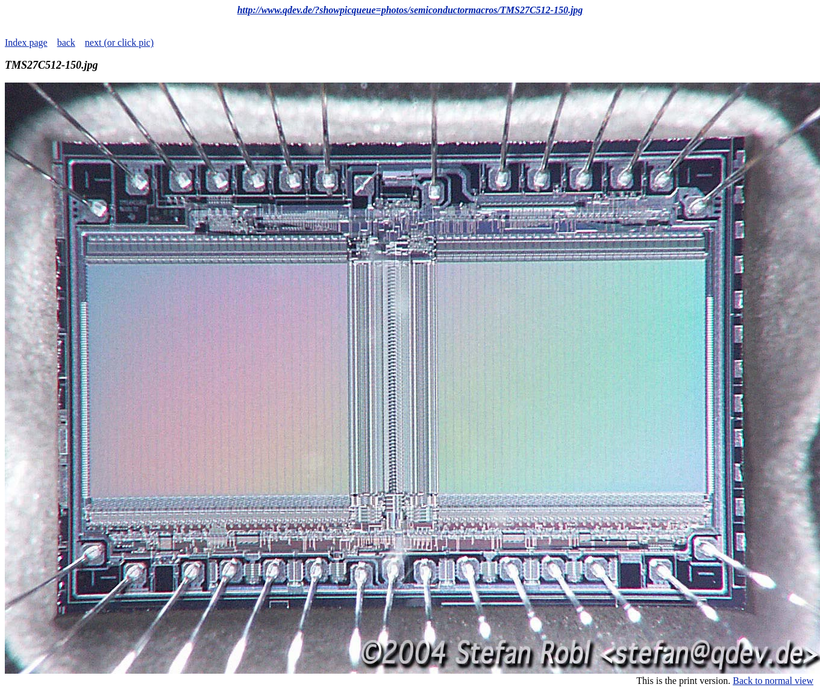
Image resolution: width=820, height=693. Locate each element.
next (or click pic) (119, 42)
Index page (26, 42)
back (66, 42)
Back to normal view (773, 681)
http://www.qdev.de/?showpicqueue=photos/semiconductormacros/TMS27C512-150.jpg (410, 10)
